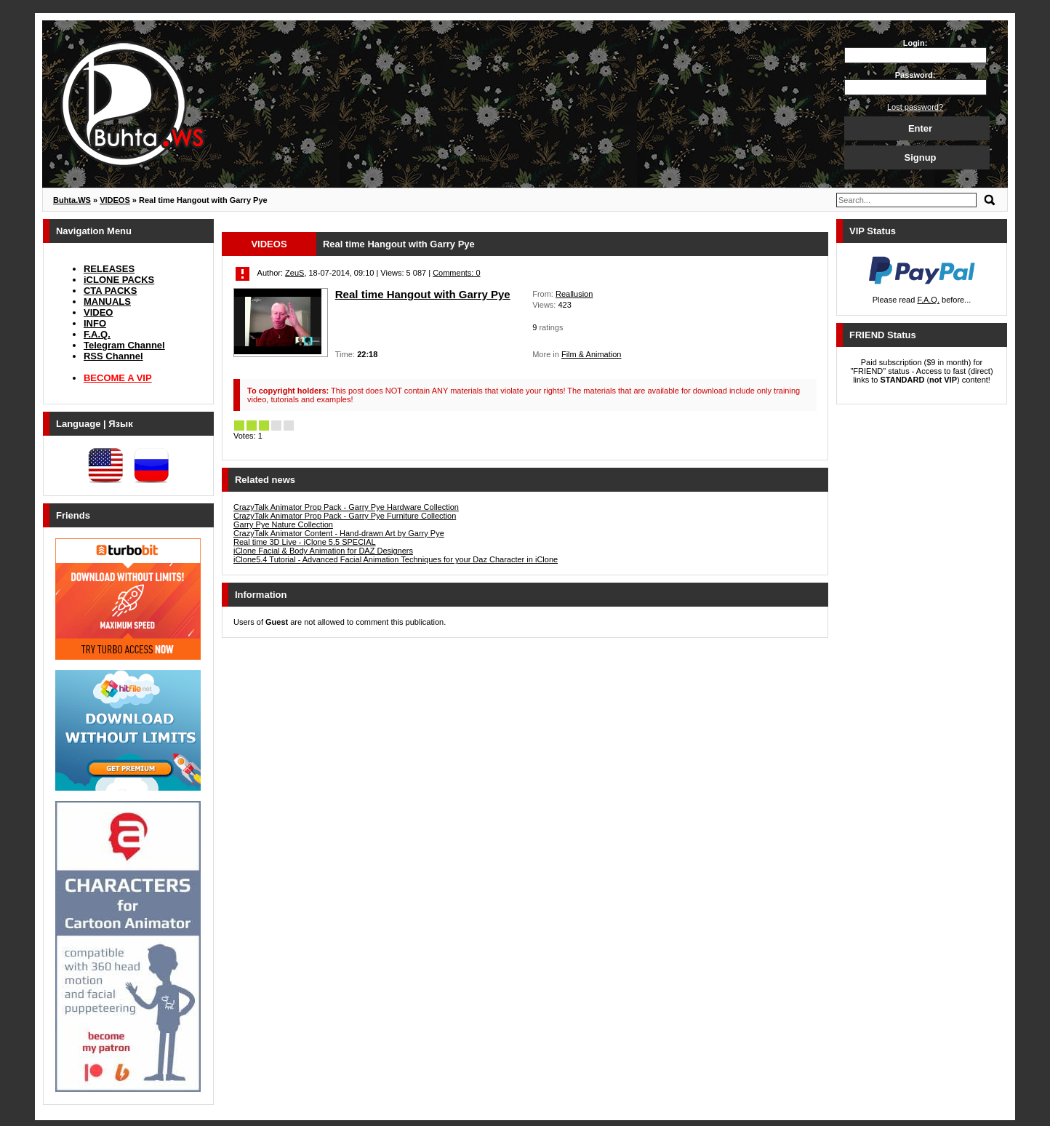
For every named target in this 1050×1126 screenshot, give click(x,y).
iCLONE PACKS (119, 279)
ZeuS (294, 272)
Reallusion (574, 294)
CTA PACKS (110, 290)
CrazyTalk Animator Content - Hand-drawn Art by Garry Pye (338, 533)
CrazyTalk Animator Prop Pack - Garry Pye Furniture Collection (344, 515)
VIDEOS (268, 244)
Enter (920, 128)
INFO (95, 323)
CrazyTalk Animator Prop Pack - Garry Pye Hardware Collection (346, 507)
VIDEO (98, 312)
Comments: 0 (456, 272)
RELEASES (109, 268)
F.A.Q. (97, 334)
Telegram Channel (124, 345)
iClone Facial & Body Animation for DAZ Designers (323, 550)
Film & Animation (591, 354)
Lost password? (915, 107)
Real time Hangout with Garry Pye (422, 294)
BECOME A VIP (118, 377)
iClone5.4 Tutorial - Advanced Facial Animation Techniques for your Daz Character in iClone (395, 559)
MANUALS (107, 301)
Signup (920, 157)
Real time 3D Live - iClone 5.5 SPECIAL (304, 542)
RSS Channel (113, 356)
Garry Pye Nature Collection (283, 524)
